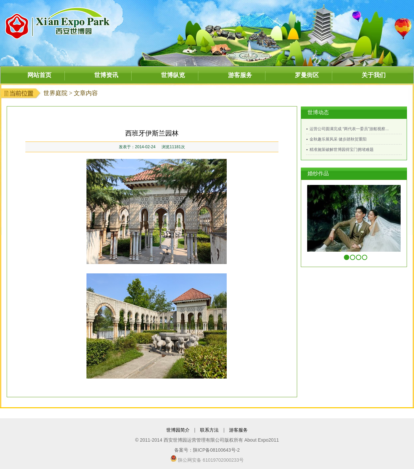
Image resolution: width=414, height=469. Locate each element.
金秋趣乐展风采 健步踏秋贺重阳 (338, 139)
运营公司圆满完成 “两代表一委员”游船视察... (349, 129)
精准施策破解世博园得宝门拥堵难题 (341, 149)
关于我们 (374, 75)
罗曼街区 (307, 75)
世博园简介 (178, 430)
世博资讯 (106, 75)
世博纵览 (173, 75)
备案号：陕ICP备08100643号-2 (207, 450)
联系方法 (209, 430)
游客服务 (240, 75)
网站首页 (39, 75)
